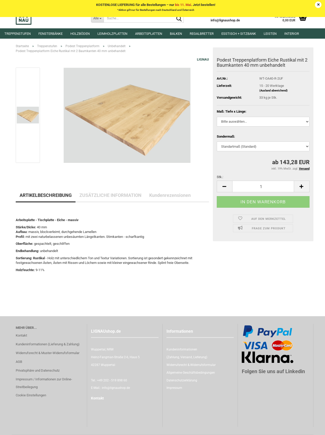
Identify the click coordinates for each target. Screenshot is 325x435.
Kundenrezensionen (170, 195)
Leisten (270, 34)
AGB (19, 362)
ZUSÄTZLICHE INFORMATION (110, 195)
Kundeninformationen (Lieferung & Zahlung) (48, 344)
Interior (291, 34)
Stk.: (220, 177)
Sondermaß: (226, 136)
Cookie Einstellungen (31, 395)
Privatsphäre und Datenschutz (38, 370)
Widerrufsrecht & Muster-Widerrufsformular (47, 353)
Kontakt (21, 335)
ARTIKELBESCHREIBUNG (46, 195)
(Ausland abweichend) (273, 90)
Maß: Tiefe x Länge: (231, 111)
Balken (176, 34)
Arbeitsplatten (148, 34)
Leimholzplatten (112, 34)
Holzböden (80, 34)
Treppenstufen (17, 34)
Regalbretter (202, 34)
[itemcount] (263, 186)
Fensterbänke (50, 34)
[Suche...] (97, 18)
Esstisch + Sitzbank (238, 34)
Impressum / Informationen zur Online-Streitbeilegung (44, 383)
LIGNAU (203, 59)
